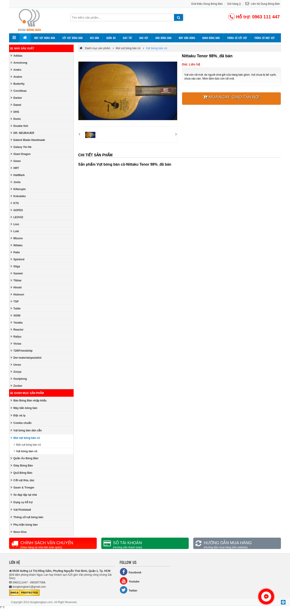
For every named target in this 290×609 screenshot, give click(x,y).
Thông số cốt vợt (237, 38)
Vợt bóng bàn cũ (25, 451)
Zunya (15, 371)
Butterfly (17, 83)
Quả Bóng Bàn (21, 472)
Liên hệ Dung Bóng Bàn (262, 3)
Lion (14, 224)
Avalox (16, 76)
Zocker (16, 385)
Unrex (15, 364)
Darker (16, 97)
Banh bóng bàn (211, 38)
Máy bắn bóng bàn (23, 408)
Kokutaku (18, 196)
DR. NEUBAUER (22, 133)
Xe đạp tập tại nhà (23, 494)
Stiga (15, 266)
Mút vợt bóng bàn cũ (25, 438)
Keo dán (94, 38)
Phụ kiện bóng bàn (24, 524)
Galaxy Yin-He (20, 147)
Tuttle (15, 308)
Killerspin (18, 189)
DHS (14, 112)
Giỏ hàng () (234, 3)
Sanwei (16, 273)
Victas (15, 343)
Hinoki (16, 287)
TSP (14, 301)
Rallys (15, 336)
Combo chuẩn (20, 423)
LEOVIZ (16, 217)
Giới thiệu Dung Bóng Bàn (207, 3)
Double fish (19, 126)
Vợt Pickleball (20, 509)
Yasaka (16, 322)
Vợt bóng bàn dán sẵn (26, 430)
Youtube (129, 581)
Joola (15, 182)
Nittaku (16, 245)
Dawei (15, 104)
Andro (15, 69)
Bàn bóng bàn (163, 38)
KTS (14, 203)
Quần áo (111, 38)
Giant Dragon (20, 154)
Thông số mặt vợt (264, 38)
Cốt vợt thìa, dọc (22, 480)
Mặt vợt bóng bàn (44, 38)
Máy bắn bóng (187, 38)
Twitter (128, 590)
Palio (15, 252)
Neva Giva (18, 532)
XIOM (15, 315)
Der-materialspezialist (25, 357)
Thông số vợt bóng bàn (26, 517)
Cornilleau (18, 90)
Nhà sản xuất (22, 48)
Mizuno (16, 238)
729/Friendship (21, 350)
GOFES (16, 210)
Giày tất (127, 38)
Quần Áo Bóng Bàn (24, 458)
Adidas (16, 55)
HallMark (17, 175)
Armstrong (18, 62)
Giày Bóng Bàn (21, 465)
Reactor (17, 329)
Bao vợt (143, 38)
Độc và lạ (17, 415)
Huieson (17, 294)
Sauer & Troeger (22, 487)
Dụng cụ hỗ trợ (21, 502)
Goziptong (18, 378)
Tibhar (16, 280)
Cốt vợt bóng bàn (72, 38)
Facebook (130, 572)
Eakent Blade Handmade (27, 140)
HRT (14, 168)
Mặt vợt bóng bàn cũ (27, 444)
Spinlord (17, 259)
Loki (14, 231)
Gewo (15, 161)
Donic (15, 119)
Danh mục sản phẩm (27, 393)
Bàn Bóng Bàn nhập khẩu (28, 400)
